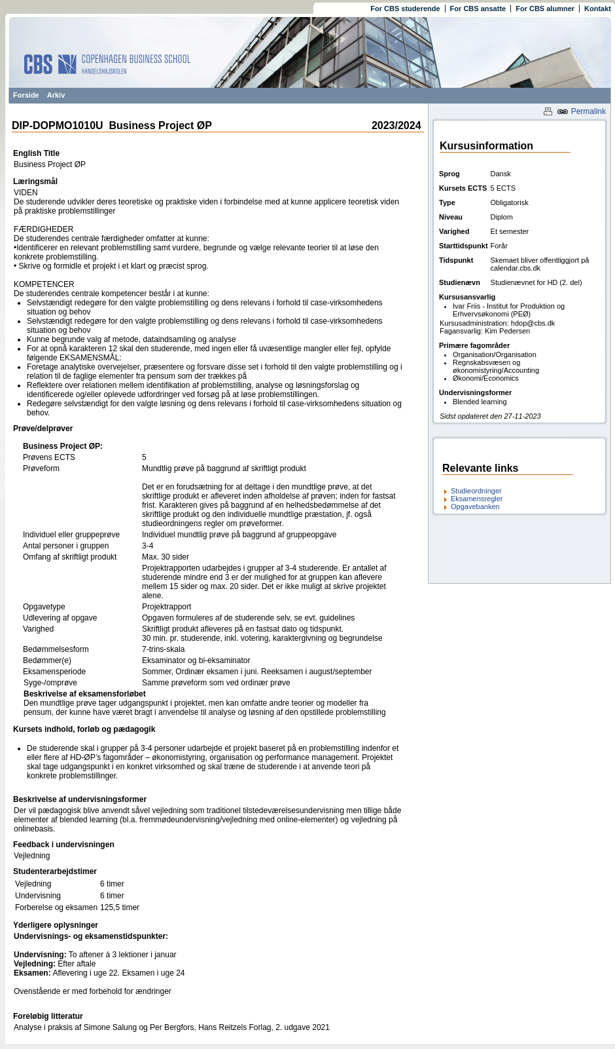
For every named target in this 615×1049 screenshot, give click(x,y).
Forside (26, 95)
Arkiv (56, 95)
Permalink (581, 111)
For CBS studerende (405, 8)
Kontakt (597, 8)
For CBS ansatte (478, 8)
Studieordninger (476, 491)
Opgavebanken (475, 506)
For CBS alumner (545, 8)
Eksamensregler (476, 499)
